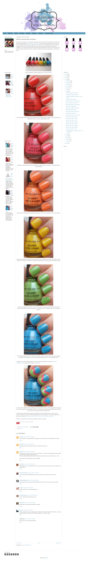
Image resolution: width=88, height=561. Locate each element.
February (68, 139)
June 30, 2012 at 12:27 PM (29, 464)
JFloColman (22, 502)
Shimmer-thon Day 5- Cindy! (71, 123)
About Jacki (10, 33)
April (67, 135)
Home (5, 33)
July (67, 89)
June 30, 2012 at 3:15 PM (28, 487)
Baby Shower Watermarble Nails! (72, 108)
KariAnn (21, 510)
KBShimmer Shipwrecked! (71, 109)
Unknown (22, 426)
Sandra (20, 487)
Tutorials (16, 33)
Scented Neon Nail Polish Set (33, 43)
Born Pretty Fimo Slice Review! (72, 102)
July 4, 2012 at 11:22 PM (30, 518)
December (68, 80)
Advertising (22, 33)
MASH (21, 428)
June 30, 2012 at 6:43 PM (30, 502)
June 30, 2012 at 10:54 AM (29, 451)
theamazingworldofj (23, 480)
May (67, 134)
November (68, 82)
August (67, 87)
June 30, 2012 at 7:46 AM (29, 436)
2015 (66, 74)
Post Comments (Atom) (26, 545)
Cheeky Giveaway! (12, 76)
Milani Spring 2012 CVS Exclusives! (73, 101)
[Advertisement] (9, 119)
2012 (66, 79)
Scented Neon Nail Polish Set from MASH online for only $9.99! (39, 416)
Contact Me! (40, 33)
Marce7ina (21, 464)
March (67, 137)
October (67, 84)
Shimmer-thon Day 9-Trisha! (71, 116)
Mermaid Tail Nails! (12, 192)
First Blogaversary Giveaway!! (72, 94)
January (67, 141)
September (68, 86)
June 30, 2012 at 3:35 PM (32, 495)
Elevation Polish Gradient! (71, 99)
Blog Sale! (28, 33)
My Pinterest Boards (49, 33)
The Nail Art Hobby (23, 472)
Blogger (46, 557)
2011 (66, 143)
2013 (66, 77)
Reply (20, 440)
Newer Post (19, 542)
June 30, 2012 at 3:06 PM (33, 480)
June (67, 91)
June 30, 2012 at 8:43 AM (29, 444)
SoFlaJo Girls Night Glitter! (71, 106)
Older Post (58, 542)
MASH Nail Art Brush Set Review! (72, 111)
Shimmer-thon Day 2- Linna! (71, 129)
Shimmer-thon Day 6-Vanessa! (72, 122)
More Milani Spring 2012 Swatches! (73, 104)
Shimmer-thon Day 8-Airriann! (72, 118)
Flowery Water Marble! (12, 145)
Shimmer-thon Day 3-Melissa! (72, 127)
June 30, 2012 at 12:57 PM (33, 472)
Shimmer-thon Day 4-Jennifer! (72, 125)
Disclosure (34, 33)
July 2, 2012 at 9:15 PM (28, 510)
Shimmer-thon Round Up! (71, 113)
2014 (66, 75)
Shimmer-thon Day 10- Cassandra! (73, 115)
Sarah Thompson (23, 495)
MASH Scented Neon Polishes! (72, 92)
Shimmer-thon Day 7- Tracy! (71, 120)
